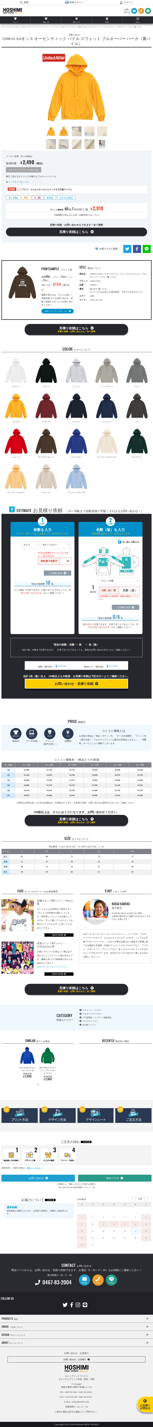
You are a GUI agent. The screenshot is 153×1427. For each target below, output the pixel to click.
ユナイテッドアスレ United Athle (23, 170)
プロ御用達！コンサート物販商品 (96, 1017)
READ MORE (57, 935)
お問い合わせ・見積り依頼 (74, 684)
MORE (85, 1142)
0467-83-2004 (53, 1282)
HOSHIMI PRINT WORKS (12, 11)
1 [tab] (37, 1084)
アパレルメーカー (90, 1021)
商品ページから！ (34, 1168)
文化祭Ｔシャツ (89, 1025)
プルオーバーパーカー (92, 1014)
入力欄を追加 (55, 573)
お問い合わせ (36, 1178)
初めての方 (112, 1178)
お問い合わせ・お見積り (74, 1359)
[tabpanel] (27, 1063)
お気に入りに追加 (108, 248)
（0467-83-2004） (85, 1392)
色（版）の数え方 (130, 541)
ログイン (126, 2)
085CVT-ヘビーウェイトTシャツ (52, 967)
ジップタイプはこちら (18, 182)
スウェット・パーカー (92, 1010)
